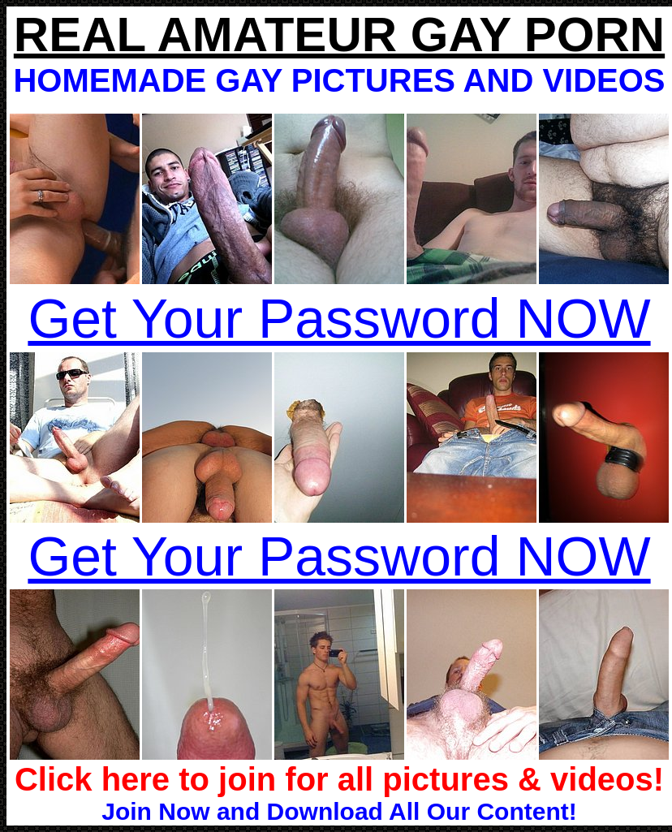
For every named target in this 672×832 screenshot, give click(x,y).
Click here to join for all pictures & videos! (339, 779)
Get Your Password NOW (339, 318)
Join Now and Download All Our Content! (339, 811)
